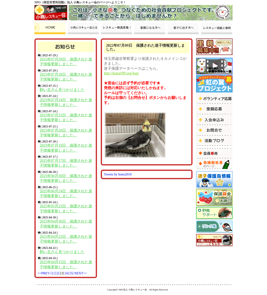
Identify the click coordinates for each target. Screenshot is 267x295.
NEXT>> (80, 273)
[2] (57, 273)
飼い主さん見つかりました (62, 90)
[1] (53, 273)
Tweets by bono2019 (118, 174)
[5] (71, 273)
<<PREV (44, 273)
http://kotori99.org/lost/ (121, 73)
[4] (67, 273)
